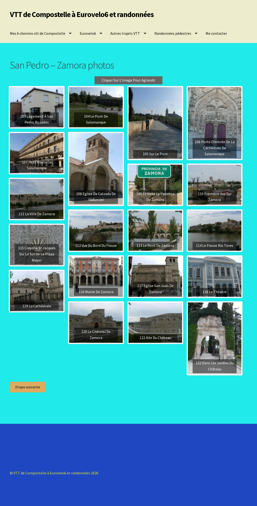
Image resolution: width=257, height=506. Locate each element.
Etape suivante (27, 387)
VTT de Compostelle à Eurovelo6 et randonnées (82, 14)
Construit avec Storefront (31, 478)
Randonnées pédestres (172, 33)
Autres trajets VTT (125, 33)
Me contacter (216, 33)
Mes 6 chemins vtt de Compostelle (37, 33)
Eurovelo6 (88, 33)
